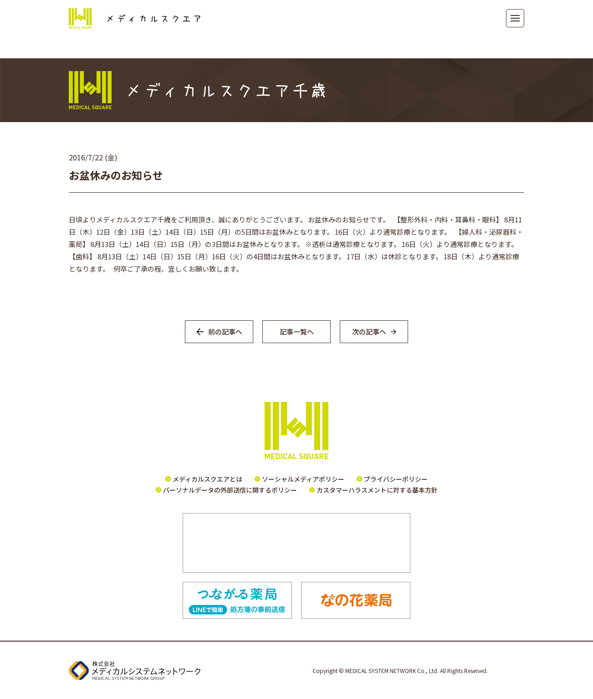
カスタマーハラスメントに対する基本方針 (377, 489)
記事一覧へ (297, 331)
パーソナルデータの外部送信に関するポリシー (230, 489)
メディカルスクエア (134, 18)
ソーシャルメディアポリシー (303, 478)
